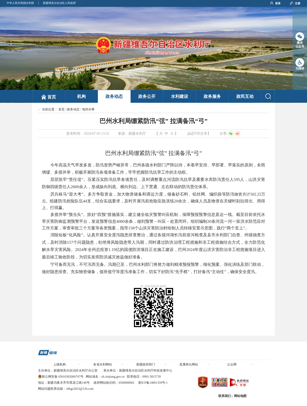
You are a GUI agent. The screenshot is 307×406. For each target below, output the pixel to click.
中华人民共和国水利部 (20, 3)
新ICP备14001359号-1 (152, 382)
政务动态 (73, 109)
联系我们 (224, 396)
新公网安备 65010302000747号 (60, 377)
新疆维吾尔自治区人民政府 (59, 3)
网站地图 (240, 396)
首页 (61, 109)
